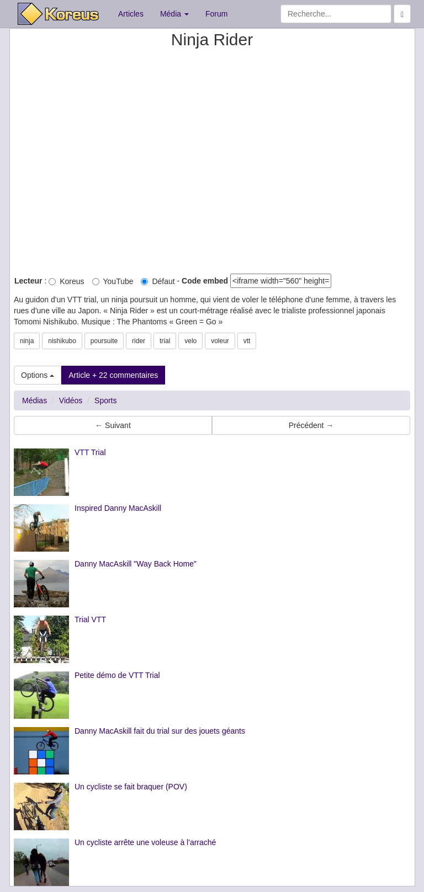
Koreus (66, 281)
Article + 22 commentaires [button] (113, 375)
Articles (131, 13)
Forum (216, 13)
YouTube (113, 281)
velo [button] (190, 341)
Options (37, 375)
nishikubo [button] (62, 341)
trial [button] (165, 341)
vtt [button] (247, 341)
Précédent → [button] (311, 425)
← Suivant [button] (113, 425)
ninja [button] (27, 341)
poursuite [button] (104, 341)
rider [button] (138, 341)
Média (174, 13)
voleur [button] (220, 341)
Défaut (157, 281)
